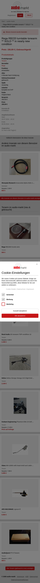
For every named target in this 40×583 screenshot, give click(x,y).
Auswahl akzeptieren (20, 311)
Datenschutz (21, 289)
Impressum (30, 289)
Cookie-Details (11, 289)
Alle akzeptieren (20, 316)
